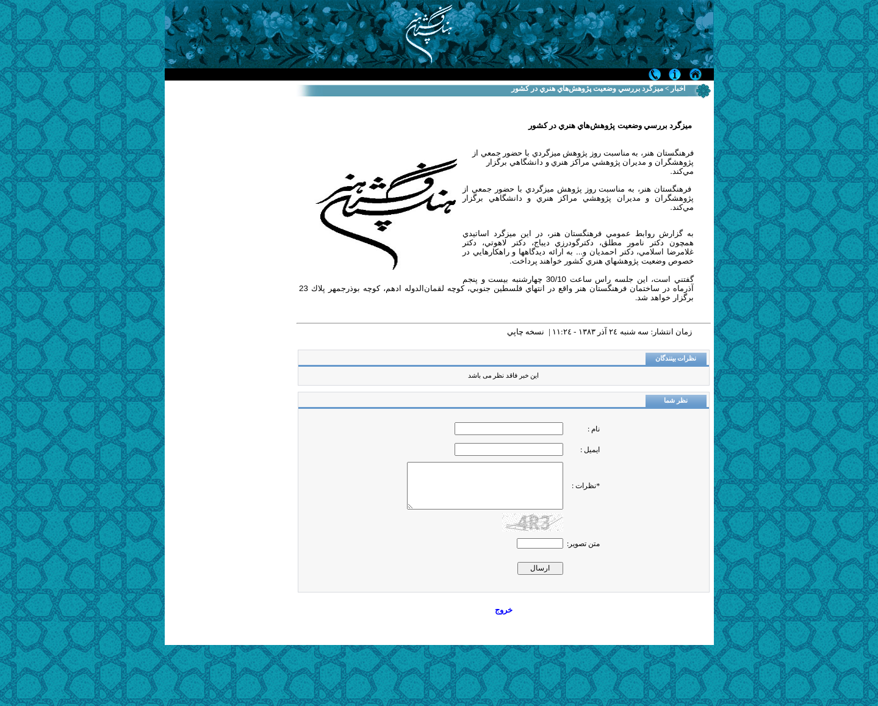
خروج (504, 609)
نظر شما (676, 400)
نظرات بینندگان (676, 358)
